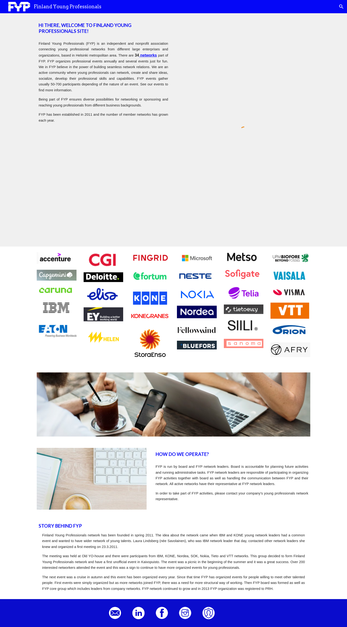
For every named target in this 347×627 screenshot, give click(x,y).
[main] (103, 28)
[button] (341, 6)
